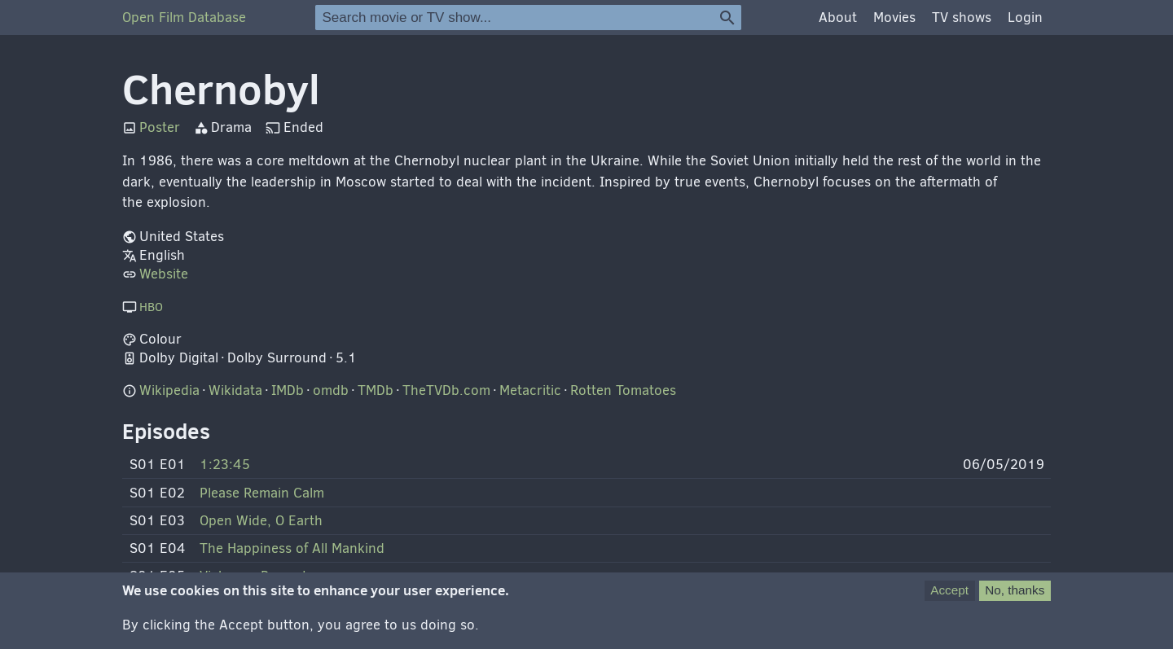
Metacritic (530, 390)
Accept (949, 599)
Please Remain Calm (262, 493)
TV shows (961, 17)
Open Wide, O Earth (261, 520)
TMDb (375, 390)
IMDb (287, 390)
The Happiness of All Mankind (292, 548)
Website (163, 274)
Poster (159, 127)
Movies (894, 17)
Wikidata (235, 390)
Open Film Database (184, 17)
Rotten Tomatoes (623, 390)
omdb (331, 390)
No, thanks (1014, 599)
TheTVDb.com (446, 390)
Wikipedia (169, 390)
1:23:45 (225, 464)
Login (1025, 17)
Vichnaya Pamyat (253, 576)
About (838, 17)
